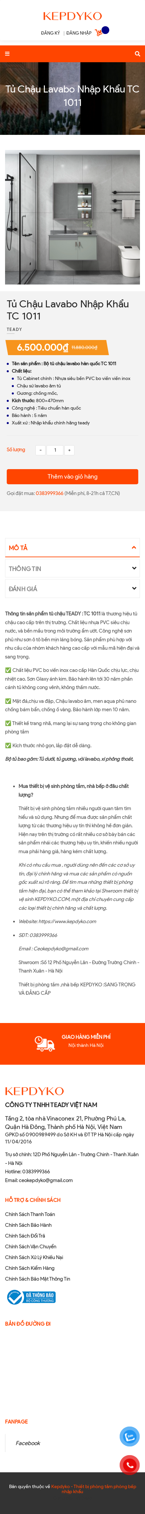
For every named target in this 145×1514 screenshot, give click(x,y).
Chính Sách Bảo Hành (28, 1225)
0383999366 (50, 493)
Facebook (28, 1443)
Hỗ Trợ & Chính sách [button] (33, 1200)
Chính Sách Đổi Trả (25, 1236)
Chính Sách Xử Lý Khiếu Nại (34, 1257)
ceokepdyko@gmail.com (46, 1180)
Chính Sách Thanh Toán (30, 1214)
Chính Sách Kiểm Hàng (30, 1268)
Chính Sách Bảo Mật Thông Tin (37, 1279)
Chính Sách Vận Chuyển (30, 1247)
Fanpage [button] (16, 1422)
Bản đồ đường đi (28, 1324)
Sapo (87, 1498)
